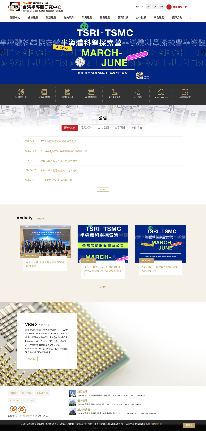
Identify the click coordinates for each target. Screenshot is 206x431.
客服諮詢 (26, 393)
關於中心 (15, 17)
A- (148, 6)
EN (137, 6)
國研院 (13, 393)
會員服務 (33, 17)
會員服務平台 (176, 7)
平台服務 (159, 17)
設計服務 (51, 17)
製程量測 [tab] (103, 127)
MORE (103, 189)
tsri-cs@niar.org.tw (28, 416)
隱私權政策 (156, 424)
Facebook (15, 400)
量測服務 (105, 17)
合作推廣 (141, 17)
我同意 (189, 425)
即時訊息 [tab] (69, 127)
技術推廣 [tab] (136, 127)
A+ (161, 6)
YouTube (29, 400)
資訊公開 (177, 17)
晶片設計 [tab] (86, 127)
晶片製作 (69, 17)
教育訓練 (123, 17)
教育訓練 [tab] (120, 127)
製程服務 (87, 17)
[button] (2, 52)
